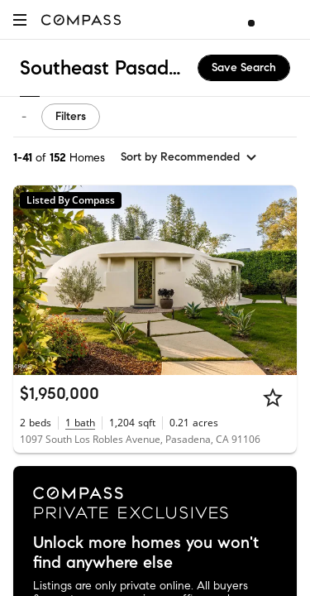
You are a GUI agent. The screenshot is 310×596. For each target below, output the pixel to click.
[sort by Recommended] (189, 157)
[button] (20, 19)
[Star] (272, 397)
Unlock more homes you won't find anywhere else (146, 553)
